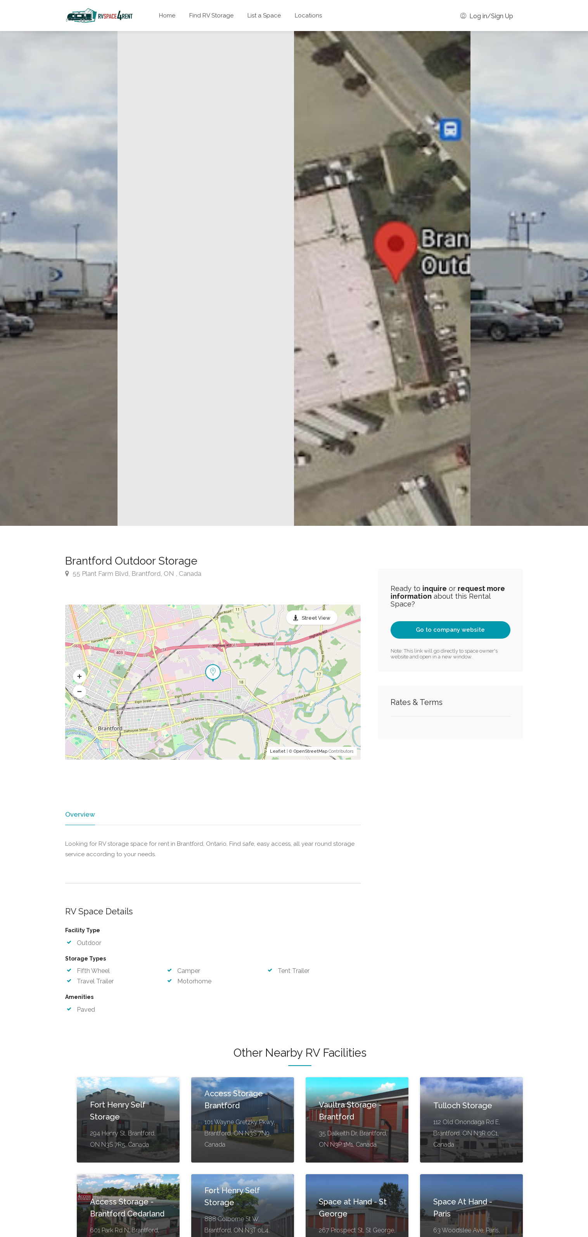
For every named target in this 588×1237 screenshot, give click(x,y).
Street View (316, 618)
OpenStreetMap (310, 751)
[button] (79, 676)
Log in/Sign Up (486, 16)
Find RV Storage (211, 15)
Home (167, 15)
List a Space (264, 15)
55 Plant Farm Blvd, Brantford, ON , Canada (133, 573)
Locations (308, 15)
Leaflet (277, 751)
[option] (382, 278)
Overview (79, 814)
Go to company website (450, 629)
